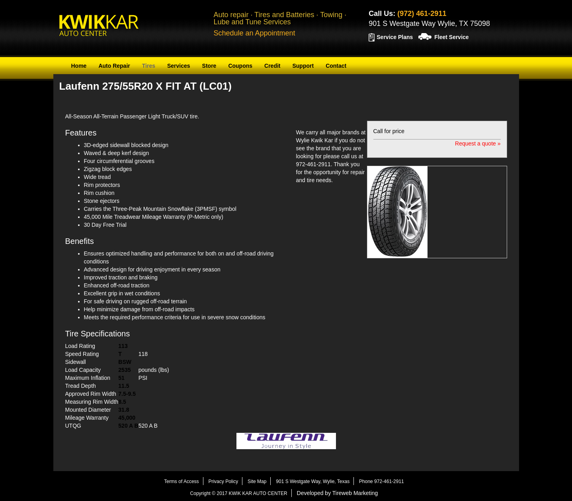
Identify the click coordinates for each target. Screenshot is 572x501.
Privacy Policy (223, 481)
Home (79, 66)
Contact (336, 66)
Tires (148, 66)
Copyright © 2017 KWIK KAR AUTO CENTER (238, 493)
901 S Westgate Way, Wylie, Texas (312, 481)
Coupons (240, 66)
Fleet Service (451, 37)
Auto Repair (114, 66)
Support (303, 66)
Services (178, 66)
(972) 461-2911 (421, 14)
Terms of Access (181, 481)
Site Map (257, 481)
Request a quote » (477, 143)
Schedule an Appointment (254, 33)
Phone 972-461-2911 (381, 481)
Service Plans (395, 37)
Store (209, 66)
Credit (272, 66)
